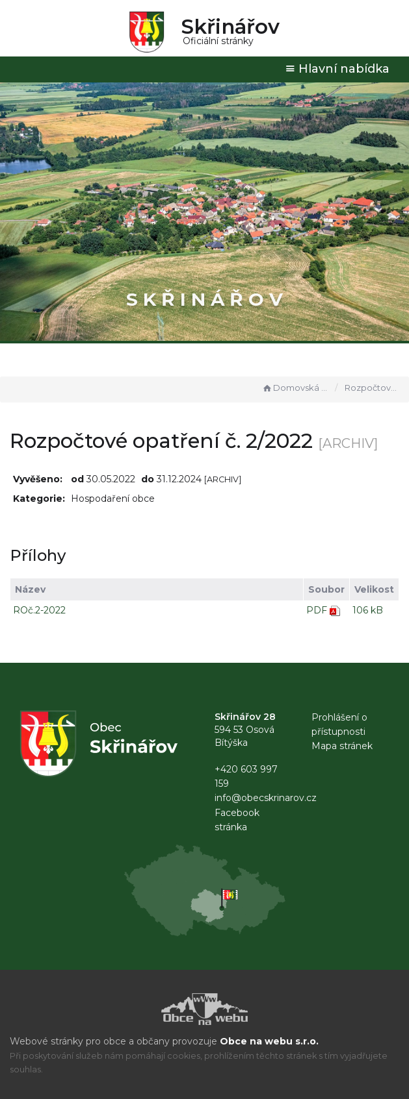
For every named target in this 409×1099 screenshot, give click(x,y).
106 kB (367, 610)
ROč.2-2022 (39, 610)
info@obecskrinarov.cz (266, 798)
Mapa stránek (342, 746)
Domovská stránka (295, 387)
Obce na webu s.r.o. (269, 1041)
